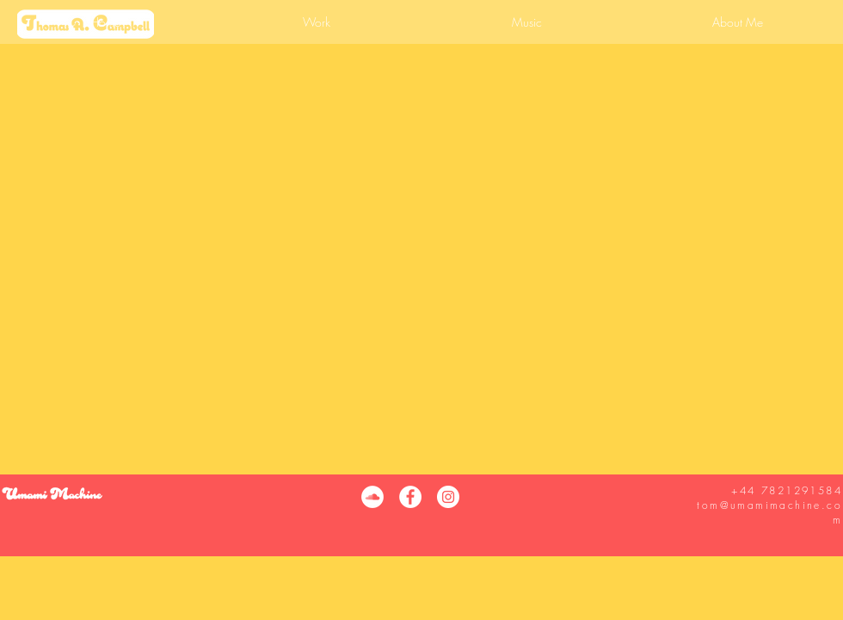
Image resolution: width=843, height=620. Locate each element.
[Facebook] (410, 497)
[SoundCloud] (372, 497)
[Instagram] (448, 497)
